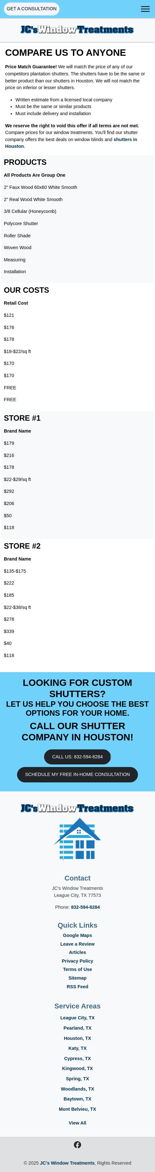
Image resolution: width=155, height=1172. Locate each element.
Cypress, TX (77, 1058)
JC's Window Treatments (67, 1163)
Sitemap (77, 978)
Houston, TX (77, 1038)
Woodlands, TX (77, 1089)
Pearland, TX (77, 1028)
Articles (77, 952)
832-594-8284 (85, 907)
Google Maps (77, 935)
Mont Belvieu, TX (77, 1109)
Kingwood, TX (77, 1068)
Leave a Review (77, 944)
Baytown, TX (77, 1098)
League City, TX (77, 1017)
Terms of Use (77, 969)
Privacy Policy (77, 961)
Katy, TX (77, 1048)
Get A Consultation (32, 8)
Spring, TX (77, 1078)
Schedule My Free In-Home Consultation (77, 774)
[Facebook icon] (77, 1145)
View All (77, 1123)
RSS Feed (77, 986)
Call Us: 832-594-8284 (77, 756)
